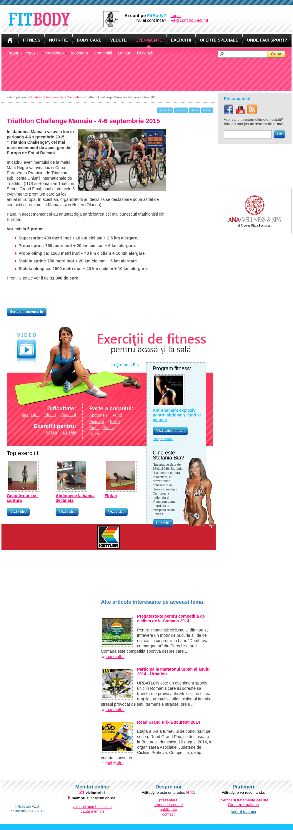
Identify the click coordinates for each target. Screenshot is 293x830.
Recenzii (145, 53)
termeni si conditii (168, 805)
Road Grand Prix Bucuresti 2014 (168, 722)
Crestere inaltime (243, 804)
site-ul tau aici (243, 811)
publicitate (168, 809)
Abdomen (98, 415)
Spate (108, 427)
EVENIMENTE (148, 40)
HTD (190, 792)
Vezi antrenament (170, 430)
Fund (117, 415)
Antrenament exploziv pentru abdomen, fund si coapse (177, 415)
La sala (69, 432)
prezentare (168, 800)
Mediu (50, 414)
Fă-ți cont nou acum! (189, 20)
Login (176, 15)
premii (194, 110)
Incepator (30, 414)
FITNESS (31, 40)
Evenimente (54, 97)
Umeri (94, 433)
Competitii (103, 53)
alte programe (163, 439)
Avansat (68, 414)
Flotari (111, 495)
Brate (115, 421)
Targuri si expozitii (23, 53)
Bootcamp (78, 53)
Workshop (54, 53)
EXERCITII (181, 40)
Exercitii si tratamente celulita (243, 800)
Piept (94, 427)
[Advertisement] (149, 74)
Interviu (162, 522)
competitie (165, 110)
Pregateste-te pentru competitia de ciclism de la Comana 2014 (171, 618)
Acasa (51, 432)
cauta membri (92, 811)
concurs (181, 110)
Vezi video (18, 511)
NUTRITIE (58, 40)
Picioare (96, 421)
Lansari (124, 53)
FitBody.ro (35, 97)
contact (168, 814)
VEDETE (118, 40)
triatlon (207, 110)
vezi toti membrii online (92, 806)
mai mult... (115, 763)
